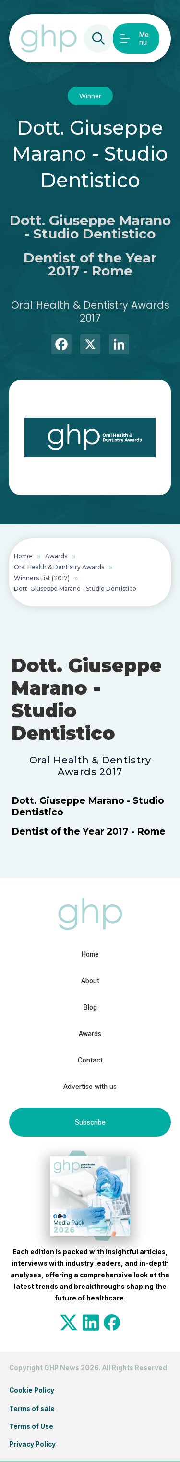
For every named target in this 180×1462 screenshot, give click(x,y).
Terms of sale (32, 1408)
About (90, 981)
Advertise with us (90, 1086)
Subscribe (90, 1122)
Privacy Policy (32, 1444)
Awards (56, 556)
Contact (90, 1060)
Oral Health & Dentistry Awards (59, 567)
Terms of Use (31, 1426)
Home (23, 556)
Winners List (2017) (42, 578)
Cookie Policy (31, 1390)
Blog (90, 1007)
